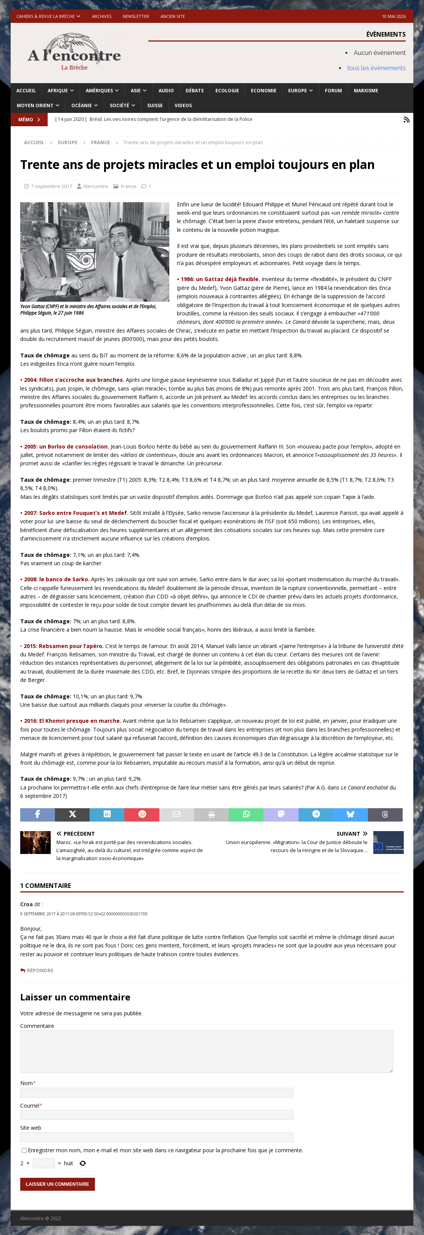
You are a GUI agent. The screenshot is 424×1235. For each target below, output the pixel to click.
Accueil (26, 90)
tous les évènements (376, 68)
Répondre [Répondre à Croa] (40, 970)
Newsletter (136, 16)
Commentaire (37, 1025)
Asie (136, 90)
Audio (166, 90)
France (129, 185)
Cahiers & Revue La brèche (45, 16)
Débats (195, 90)
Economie (263, 90)
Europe (297, 90)
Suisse (155, 105)
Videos (183, 105)
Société (119, 105)
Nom (26, 1082)
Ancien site (173, 16)
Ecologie (227, 90)
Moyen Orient (35, 105)
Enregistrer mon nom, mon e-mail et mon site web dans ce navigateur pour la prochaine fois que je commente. (165, 1149)
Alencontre (95, 185)
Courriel (29, 1104)
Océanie (81, 105)
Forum (333, 90)
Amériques (99, 90)
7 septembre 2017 (51, 185)
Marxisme (366, 90)
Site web (30, 1127)
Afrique (58, 90)
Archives (101, 16)
